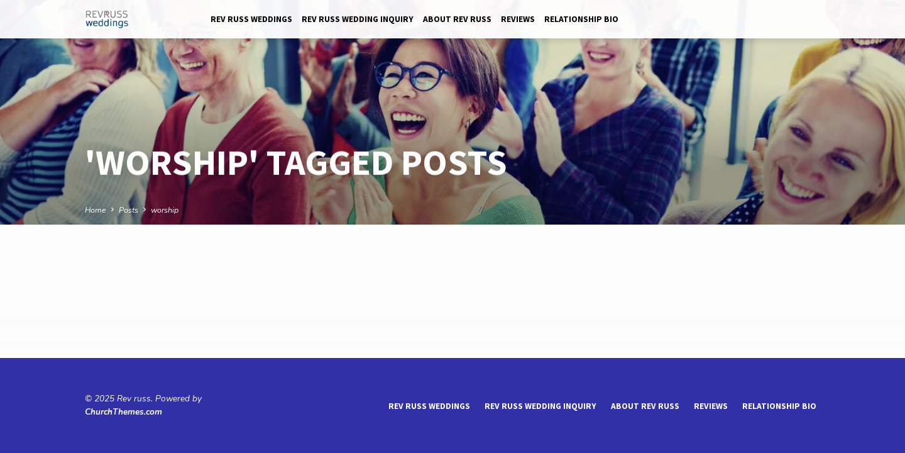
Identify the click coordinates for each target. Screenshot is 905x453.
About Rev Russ (457, 19)
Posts (128, 209)
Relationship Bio (581, 19)
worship (164, 209)
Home (95, 209)
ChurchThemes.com (123, 412)
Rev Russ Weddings (251, 19)
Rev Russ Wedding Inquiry (358, 19)
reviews (518, 19)
